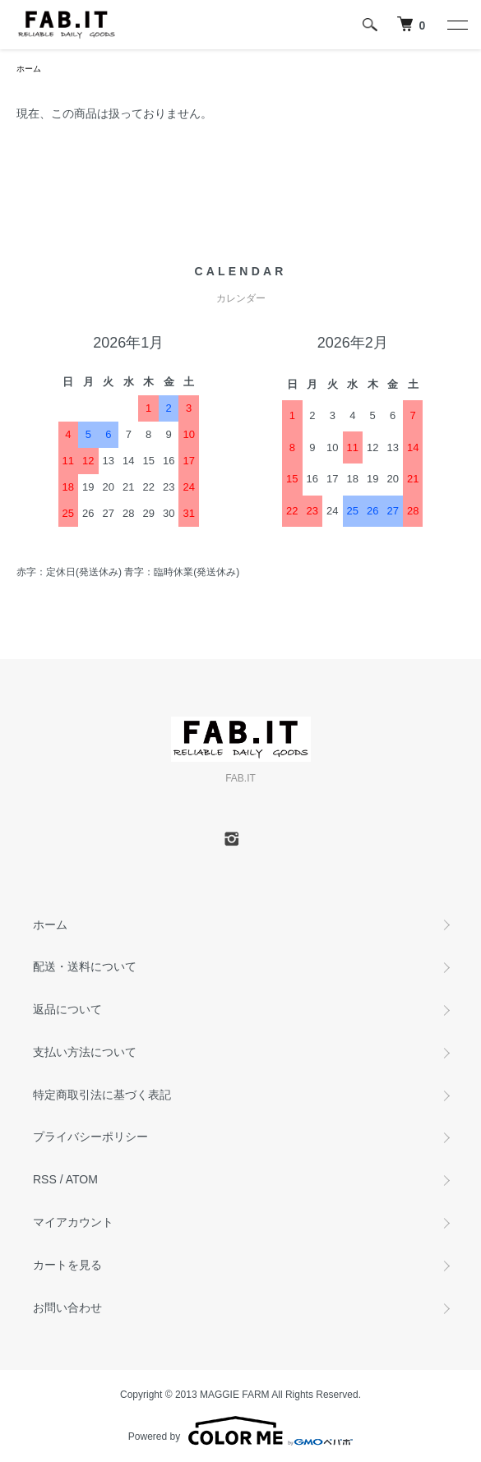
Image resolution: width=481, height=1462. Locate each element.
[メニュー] (456, 24)
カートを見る (67, 1264)
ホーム (28, 68)
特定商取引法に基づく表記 (102, 1094)
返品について (67, 1009)
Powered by (240, 1431)
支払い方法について (84, 1051)
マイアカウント (73, 1222)
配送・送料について (84, 966)
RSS (45, 1179)
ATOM (82, 1179)
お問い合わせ (67, 1307)
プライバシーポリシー (90, 1136)
